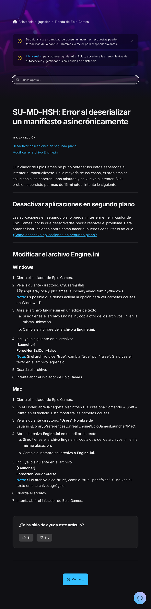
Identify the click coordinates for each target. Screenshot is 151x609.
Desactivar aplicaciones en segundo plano (44, 146)
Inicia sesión (34, 56)
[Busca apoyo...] (76, 80)
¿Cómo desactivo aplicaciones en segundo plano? (55, 235)
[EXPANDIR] (131, 41)
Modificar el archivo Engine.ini (36, 152)
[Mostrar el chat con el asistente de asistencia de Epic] (140, 598)
